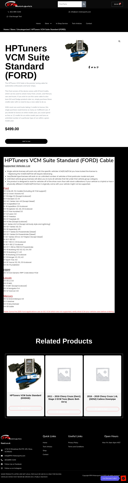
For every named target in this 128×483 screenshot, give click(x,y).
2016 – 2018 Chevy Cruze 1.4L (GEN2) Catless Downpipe (102, 398)
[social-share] (89, 67)
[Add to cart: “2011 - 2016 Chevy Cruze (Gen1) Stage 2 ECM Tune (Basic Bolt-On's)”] (64, 412)
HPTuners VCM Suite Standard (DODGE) (25, 397)
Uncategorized (23, 29)
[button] (119, 42)
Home (38, 24)
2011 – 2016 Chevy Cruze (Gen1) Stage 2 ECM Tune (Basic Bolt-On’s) (64, 399)
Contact (89, 24)
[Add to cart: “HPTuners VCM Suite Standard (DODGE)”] (25, 409)
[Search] (83, 4)
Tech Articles (77, 24)
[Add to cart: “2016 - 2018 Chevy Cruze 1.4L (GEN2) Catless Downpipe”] (102, 410)
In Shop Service (62, 24)
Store (48, 24)
